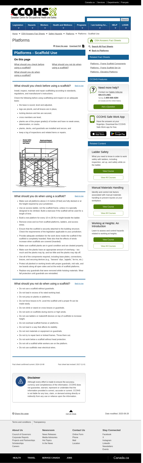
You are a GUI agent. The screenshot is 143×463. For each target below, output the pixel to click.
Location (76, 443)
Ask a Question (108, 107)
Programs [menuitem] (81, 26)
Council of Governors (21, 434)
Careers (15, 446)
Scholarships (18, 443)
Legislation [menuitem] (18, 26)
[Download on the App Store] (98, 134)
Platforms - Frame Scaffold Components (108, 64)
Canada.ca (121, 458)
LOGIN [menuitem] (125, 26)
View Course (108, 171)
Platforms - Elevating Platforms (104, 72)
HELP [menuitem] (114, 26)
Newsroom (48, 430)
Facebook (107, 434)
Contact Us (78, 430)
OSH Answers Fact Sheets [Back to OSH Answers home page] (105, 40)
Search (125, 20)
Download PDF (76, 46)
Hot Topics (47, 440)
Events (106, 449)
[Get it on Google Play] (118, 134)
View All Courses (108, 177)
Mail (74, 440)
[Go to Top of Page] (71, 412)
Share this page (60, 46)
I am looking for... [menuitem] (99, 26)
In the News (47, 443)
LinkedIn (106, 443)
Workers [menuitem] (44, 26)
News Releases (49, 434)
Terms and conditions (21, 422)
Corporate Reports (20, 437)
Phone (75, 437)
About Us (17, 430)
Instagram (107, 440)
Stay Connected (112, 430)
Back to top (79, 86)
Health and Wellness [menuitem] (62, 26)
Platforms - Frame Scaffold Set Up (105, 68)
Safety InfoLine (116, 92)
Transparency (40, 422)
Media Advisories (49, 437)
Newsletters (108, 446)
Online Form (77, 434)
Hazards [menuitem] (32, 26)
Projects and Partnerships (23, 440)
